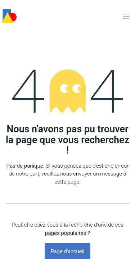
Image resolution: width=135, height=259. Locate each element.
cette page (66, 182)
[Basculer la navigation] (126, 16)
